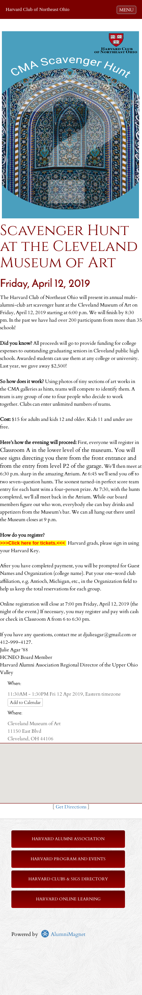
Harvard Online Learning (68, 899)
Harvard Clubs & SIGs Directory (68, 879)
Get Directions (71, 807)
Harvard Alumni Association (68, 839)
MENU (127, 9)
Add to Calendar (25, 702)
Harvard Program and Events (68, 859)
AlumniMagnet (63, 934)
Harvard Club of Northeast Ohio (37, 9)
